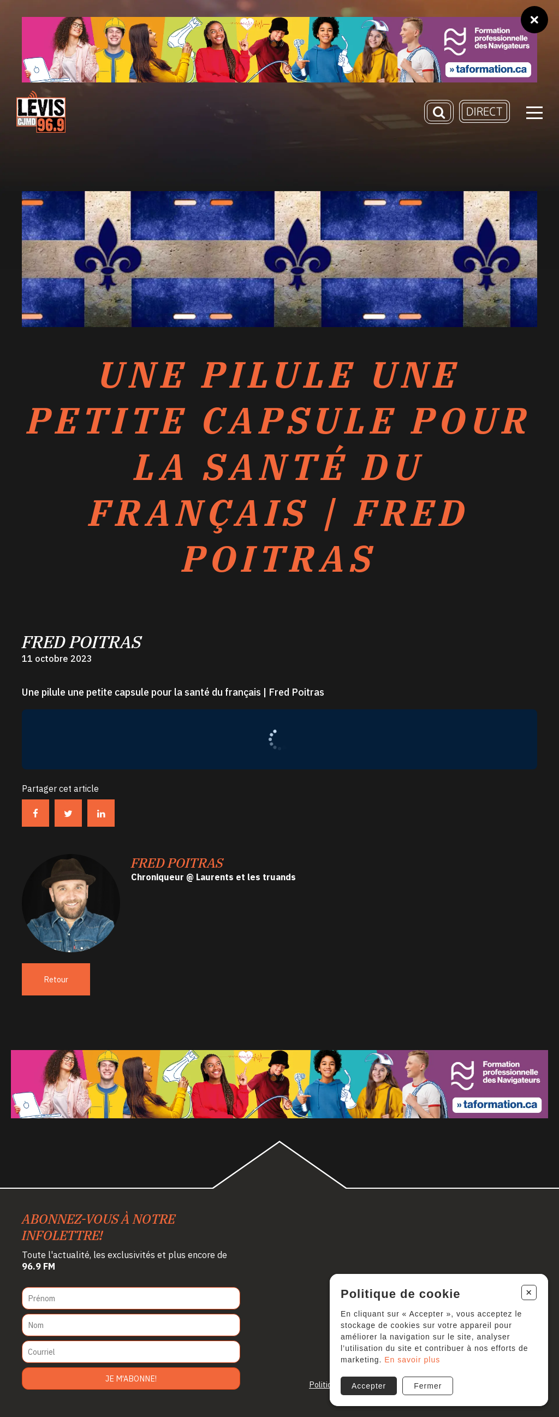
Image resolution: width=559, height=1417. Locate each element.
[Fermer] (534, 19)
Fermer (428, 1386)
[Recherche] (439, 112)
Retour (56, 979)
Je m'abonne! (131, 1378)
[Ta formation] (279, 49)
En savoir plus (412, 1359)
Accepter (369, 1386)
